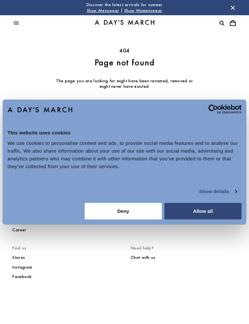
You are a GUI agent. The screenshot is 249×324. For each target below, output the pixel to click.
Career (19, 230)
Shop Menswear (103, 10)
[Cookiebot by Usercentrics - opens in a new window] (213, 109)
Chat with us (143, 257)
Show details (214, 191)
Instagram (22, 267)
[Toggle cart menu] (232, 23)
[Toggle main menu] (16, 23)
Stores (18, 257)
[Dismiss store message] (232, 7)
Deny (123, 211)
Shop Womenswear (143, 10)
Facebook (21, 276)
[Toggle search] (221, 23)
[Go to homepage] (124, 23)
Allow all (203, 211)
